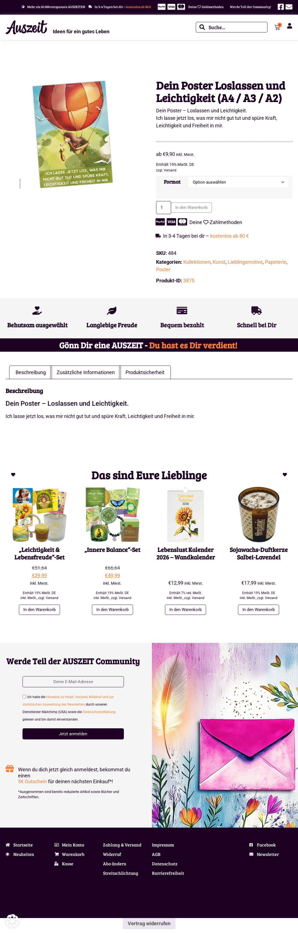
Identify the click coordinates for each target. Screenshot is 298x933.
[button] (12, 921)
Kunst (219, 264)
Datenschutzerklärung (99, 716)
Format (170, 181)
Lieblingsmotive (43, 58)
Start (9, 58)
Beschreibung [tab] (31, 374)
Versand (170, 170)
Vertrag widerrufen (149, 927)
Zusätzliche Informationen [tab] (86, 374)
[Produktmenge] (165, 209)
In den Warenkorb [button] (39, 612)
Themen (22, 58)
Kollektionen (197, 264)
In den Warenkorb (197, 209)
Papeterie (275, 264)
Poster (163, 272)
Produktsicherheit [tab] (145, 374)
